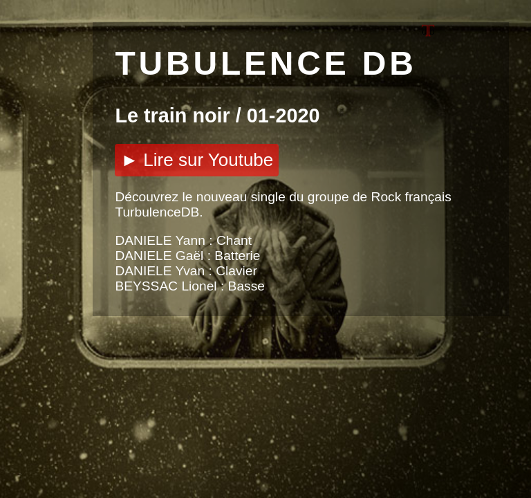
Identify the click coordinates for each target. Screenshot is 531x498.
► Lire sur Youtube (196, 159)
